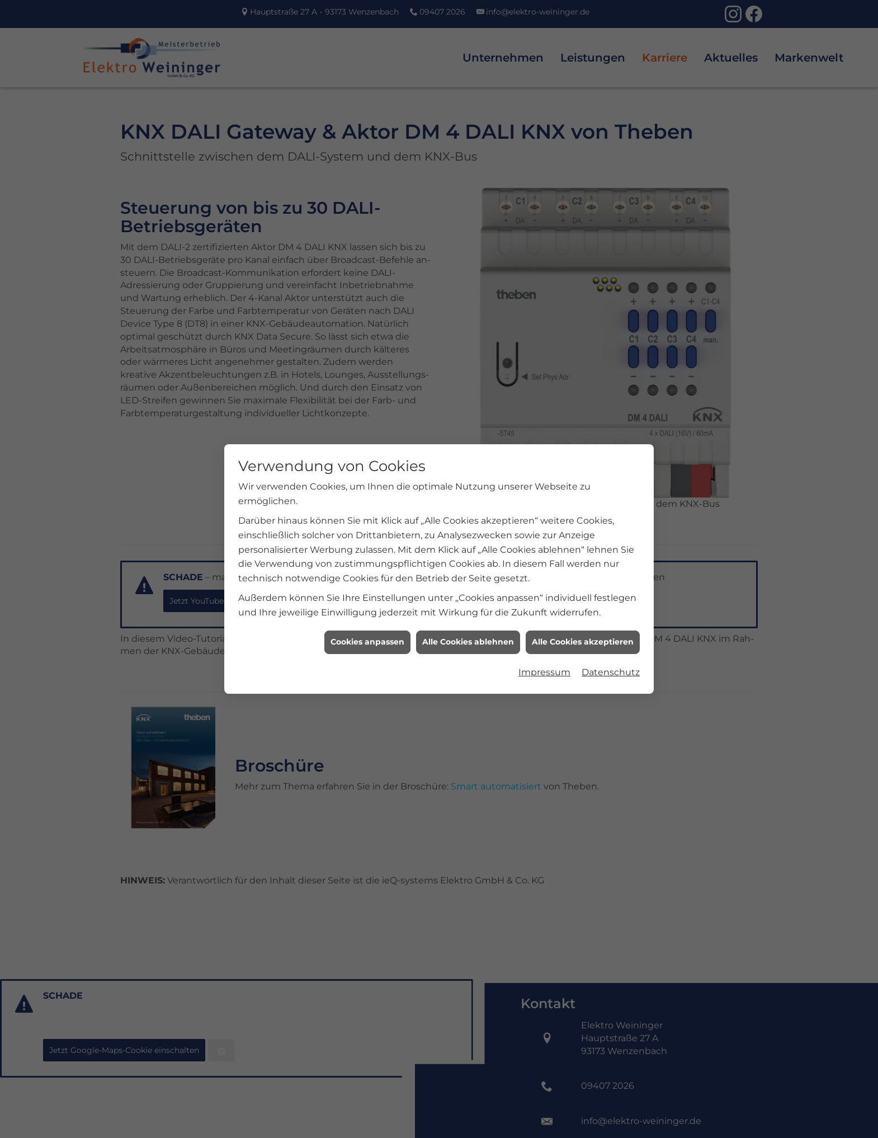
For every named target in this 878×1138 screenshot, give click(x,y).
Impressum (544, 657)
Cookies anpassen (367, 628)
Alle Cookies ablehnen (468, 628)
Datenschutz (611, 657)
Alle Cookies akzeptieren (583, 628)
